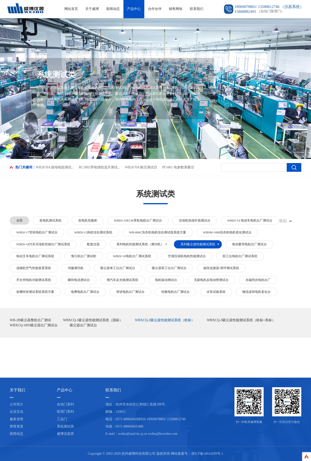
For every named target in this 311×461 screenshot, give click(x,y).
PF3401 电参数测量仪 (178, 167)
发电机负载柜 (87, 220)
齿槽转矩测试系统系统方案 (35, 292)
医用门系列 (65, 411)
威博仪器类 (65, 434)
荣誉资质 (16, 426)
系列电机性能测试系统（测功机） (140, 244)
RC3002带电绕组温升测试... (99, 167)
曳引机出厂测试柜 (83, 256)
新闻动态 (113, 9)
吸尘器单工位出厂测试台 (117, 268)
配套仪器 (93, 244)
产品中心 (134, 9)
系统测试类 (65, 426)
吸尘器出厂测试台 (83, 325)
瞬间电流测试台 (79, 280)
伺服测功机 (76, 268)
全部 (19, 220)
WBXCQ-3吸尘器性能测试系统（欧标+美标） (241, 320)
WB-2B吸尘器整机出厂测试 (30, 320)
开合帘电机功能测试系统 (33, 280)
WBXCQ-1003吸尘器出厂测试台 (34, 325)
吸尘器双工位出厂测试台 (169, 268)
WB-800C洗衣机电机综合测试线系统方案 (157, 232)
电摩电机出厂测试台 (85, 292)
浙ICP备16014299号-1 (207, 453)
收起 (283, 221)
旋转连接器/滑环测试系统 (221, 268)
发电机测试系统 (50, 220)
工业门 (62, 419)
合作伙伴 (155, 9)
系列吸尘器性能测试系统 (198, 244)
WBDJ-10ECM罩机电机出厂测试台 (138, 220)
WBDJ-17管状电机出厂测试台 (37, 232)
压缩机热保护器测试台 (194, 220)
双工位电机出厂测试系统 (240, 256)
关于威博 (92, 9)
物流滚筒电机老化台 (256, 292)
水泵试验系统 (216, 292)
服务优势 (16, 419)
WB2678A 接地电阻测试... (55, 167)
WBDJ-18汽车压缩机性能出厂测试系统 (43, 244)
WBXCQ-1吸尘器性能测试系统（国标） (93, 320)
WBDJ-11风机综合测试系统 (93, 232)
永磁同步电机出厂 (258, 280)
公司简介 (16, 404)
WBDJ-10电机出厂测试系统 (132, 256)
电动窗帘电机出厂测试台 (249, 244)
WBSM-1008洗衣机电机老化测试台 (227, 232)
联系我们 (196, 9)
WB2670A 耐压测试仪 (141, 167)
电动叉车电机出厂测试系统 (35, 256)
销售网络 (175, 9)
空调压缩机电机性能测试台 (187, 256)
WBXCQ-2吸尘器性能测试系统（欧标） (165, 320)
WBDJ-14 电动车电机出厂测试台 (249, 220)
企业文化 (16, 411)
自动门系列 (65, 404)
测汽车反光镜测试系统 (122, 280)
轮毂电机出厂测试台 (175, 292)
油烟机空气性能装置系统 (33, 268)
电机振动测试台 (166, 280)
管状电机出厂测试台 (130, 292)
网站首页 (71, 9)
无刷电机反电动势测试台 (211, 280)
